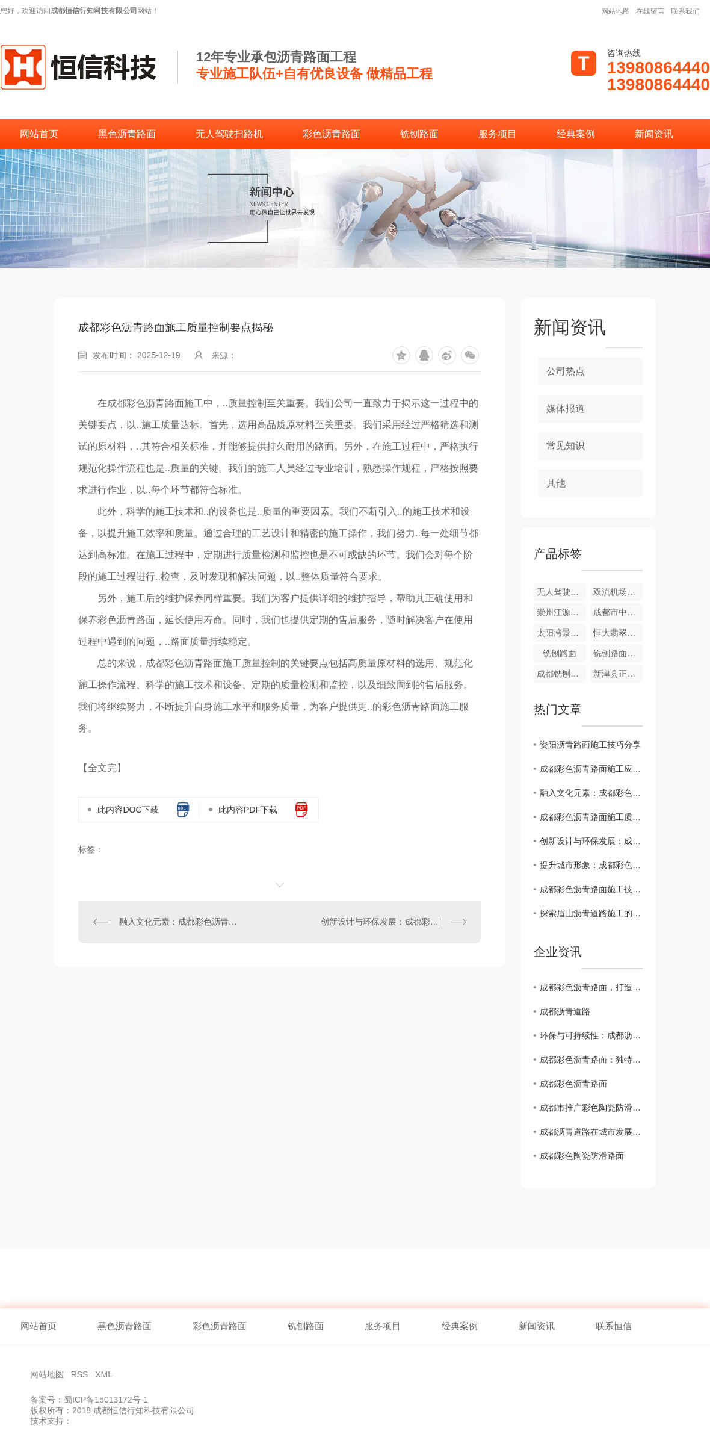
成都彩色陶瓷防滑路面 (582, 1156)
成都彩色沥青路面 (573, 1083)
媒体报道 (565, 408)
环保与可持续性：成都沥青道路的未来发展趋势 (591, 1035)
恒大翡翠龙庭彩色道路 (618, 633)
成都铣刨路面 (561, 673)
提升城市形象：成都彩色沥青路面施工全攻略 (591, 865)
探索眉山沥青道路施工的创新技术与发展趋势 (591, 913)
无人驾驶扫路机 (229, 134)
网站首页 (39, 134)
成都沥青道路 (565, 1011)
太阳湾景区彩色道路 (561, 633)
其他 (556, 483)
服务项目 (497, 134)
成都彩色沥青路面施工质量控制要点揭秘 (591, 817)
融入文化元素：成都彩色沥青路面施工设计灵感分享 (179, 921)
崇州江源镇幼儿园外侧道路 (561, 612)
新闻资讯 (654, 134)
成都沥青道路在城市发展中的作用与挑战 (591, 1132)
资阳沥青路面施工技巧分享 (590, 744)
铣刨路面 (419, 134)
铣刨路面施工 (618, 653)
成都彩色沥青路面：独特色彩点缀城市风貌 (591, 1059)
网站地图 (615, 11)
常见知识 (565, 446)
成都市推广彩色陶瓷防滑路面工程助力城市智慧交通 (591, 1107)
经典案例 (576, 134)
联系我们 (685, 11)
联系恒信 (614, 1326)
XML (104, 1374)
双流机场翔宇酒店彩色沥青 (618, 592)
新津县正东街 (618, 673)
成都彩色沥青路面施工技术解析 (591, 889)
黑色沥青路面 (127, 134)
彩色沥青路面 (331, 134)
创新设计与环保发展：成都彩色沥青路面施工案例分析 (393, 921)
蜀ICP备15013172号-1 (106, 1399)
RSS (81, 1374)
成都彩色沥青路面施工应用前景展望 (591, 769)
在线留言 (650, 11)
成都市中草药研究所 (618, 612)
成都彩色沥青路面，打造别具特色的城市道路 (591, 987)
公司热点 (565, 371)
